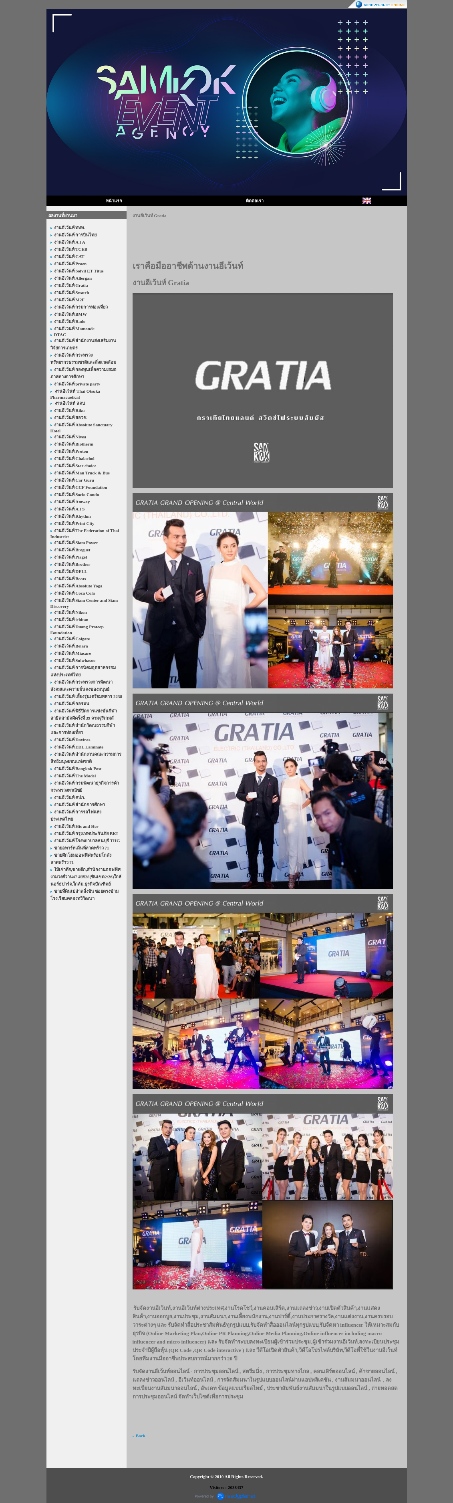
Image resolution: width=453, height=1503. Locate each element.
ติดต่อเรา (255, 200)
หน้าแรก (114, 200)
